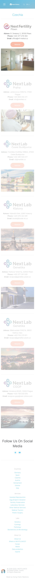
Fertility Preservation (17, 502)
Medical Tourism (17, 510)
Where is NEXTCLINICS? (17, 541)
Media (17, 546)
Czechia (17, 478)
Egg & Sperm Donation (17, 500)
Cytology (17, 524)
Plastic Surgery (17, 513)
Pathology (17, 527)
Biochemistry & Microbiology (17, 530)
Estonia (17, 485)
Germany (17, 472)
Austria (17, 480)
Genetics (17, 522)
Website (17, 44)
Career (17, 544)
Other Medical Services (17, 507)
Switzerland (17, 483)
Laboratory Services (17, 505)
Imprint (17, 552)
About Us (17, 539)
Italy (17, 488)
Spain (17, 475)
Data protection (17, 549)
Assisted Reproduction (17, 497)
